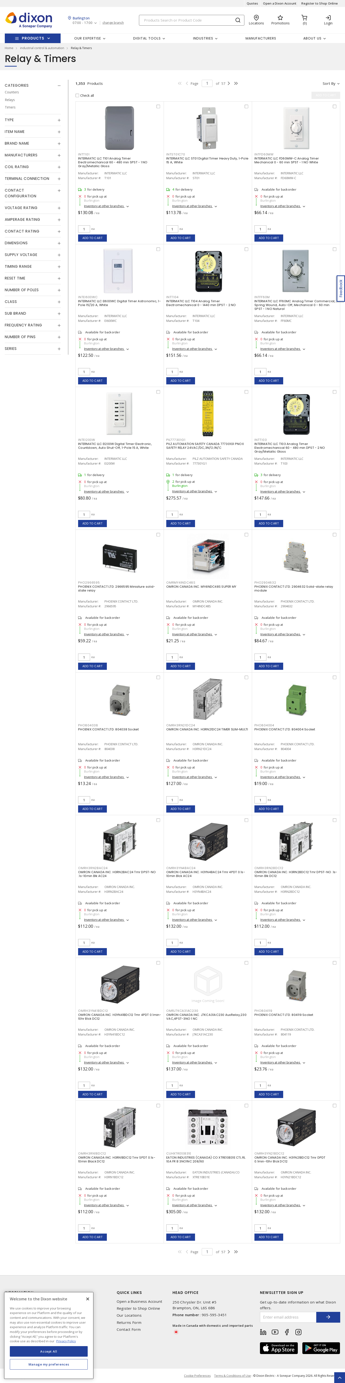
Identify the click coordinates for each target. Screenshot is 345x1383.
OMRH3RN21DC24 (180, 725)
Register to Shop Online (319, 3)
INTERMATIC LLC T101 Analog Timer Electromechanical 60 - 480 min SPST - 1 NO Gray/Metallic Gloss (113, 162)
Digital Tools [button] (147, 38)
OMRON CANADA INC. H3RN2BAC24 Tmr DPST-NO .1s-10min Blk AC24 (117, 874)
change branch (113, 23)
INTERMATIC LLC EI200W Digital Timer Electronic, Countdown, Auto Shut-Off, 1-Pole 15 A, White (115, 446)
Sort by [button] (329, 83)
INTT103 (260, 440)
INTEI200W (86, 440)
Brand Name (17, 143)
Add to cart (92, 238)
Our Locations (129, 1315)
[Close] (87, 1299)
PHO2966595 (89, 583)
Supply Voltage (21, 254)
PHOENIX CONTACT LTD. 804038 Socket (108, 729)
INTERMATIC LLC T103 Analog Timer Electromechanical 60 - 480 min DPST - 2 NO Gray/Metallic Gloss (289, 448)
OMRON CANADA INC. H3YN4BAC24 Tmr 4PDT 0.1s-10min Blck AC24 (205, 874)
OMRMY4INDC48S (181, 583)
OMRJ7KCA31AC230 (182, 1011)
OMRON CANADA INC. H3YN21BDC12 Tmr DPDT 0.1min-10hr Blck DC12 (290, 1159)
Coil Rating (17, 166)
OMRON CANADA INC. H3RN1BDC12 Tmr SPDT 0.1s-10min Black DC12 (116, 1159)
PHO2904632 (265, 583)
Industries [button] (203, 38)
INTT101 (83, 154)
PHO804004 (264, 725)
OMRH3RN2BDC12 (268, 868)
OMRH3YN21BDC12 (269, 1153)
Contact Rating (22, 231)
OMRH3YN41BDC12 (93, 1011)
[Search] (191, 20)
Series (11, 348)
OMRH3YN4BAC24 (181, 868)
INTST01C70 (175, 154)
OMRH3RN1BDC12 (92, 1153)
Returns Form (129, 1322)
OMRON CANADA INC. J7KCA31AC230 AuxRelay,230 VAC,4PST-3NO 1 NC (206, 1017)
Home (9, 48)
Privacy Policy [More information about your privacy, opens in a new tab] (66, 1341)
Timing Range (18, 266)
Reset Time (15, 278)
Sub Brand (15, 313)
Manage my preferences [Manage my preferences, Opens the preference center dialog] (49, 1364)
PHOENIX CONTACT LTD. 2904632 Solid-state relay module (293, 588)
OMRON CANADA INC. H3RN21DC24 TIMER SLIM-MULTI (207, 729)
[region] (49, 1335)
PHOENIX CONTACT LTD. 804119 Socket (283, 1015)
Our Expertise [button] (87, 38)
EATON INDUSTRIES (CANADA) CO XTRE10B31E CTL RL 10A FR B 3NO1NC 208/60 (206, 1159)
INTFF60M (262, 297)
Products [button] (33, 38)
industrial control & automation (42, 48)
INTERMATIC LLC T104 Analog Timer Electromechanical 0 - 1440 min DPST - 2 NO (201, 303)
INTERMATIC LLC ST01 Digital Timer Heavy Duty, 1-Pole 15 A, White (207, 160)
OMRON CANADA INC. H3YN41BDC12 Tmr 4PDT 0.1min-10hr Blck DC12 (119, 1017)
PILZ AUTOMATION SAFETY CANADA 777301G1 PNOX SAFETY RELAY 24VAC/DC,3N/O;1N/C (205, 446)
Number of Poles (22, 289)
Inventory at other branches (104, 206)
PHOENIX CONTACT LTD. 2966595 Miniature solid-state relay (116, 588)
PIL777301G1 (175, 440)
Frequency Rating (23, 325)
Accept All (48, 1351)
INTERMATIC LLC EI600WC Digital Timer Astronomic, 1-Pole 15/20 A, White (119, 303)
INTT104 (172, 297)
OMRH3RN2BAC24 (93, 868)
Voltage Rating (21, 207)
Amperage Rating (22, 219)
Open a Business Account (139, 1301)
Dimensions (16, 242)
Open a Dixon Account (279, 3)
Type (9, 119)
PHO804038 (88, 725)
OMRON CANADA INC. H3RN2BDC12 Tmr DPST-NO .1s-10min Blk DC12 (295, 874)
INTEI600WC (88, 297)
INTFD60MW (264, 154)
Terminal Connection (27, 178)
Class (11, 301)
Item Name (15, 131)
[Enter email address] (288, 1317)
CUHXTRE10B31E (178, 1153)
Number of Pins (20, 336)
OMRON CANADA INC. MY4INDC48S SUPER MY (201, 587)
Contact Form (129, 1329)
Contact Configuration (20, 193)
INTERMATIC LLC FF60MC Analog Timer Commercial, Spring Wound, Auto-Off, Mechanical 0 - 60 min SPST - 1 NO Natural (294, 305)
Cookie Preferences (197, 1375)
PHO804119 (263, 1011)
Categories (17, 85)
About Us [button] (312, 38)
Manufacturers (261, 38)
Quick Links (129, 1292)
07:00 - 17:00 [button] (82, 23)
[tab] (33, 85)
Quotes (252, 3)
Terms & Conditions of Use (232, 1376)
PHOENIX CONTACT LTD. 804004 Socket (284, 729)
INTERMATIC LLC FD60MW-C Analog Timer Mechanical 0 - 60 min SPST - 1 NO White (286, 160)
